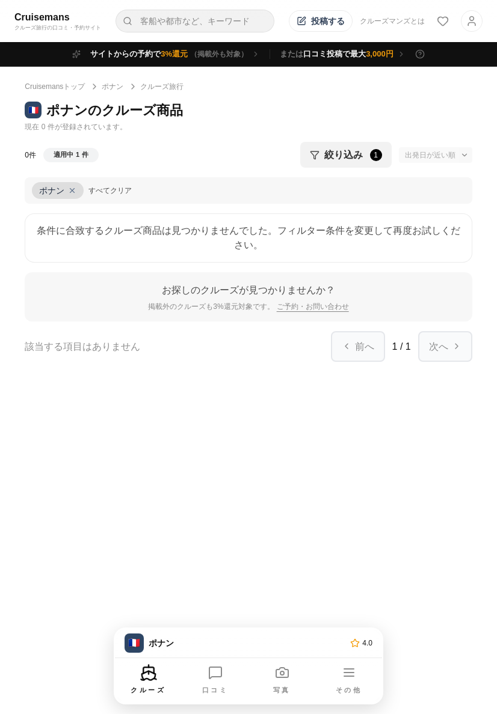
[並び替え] (435, 155)
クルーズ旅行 (162, 86)
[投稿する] (321, 21)
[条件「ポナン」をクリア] (58, 190)
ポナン (112, 86)
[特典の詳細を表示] (420, 54)
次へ (445, 346)
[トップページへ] (235, 643)
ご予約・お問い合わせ (313, 306)
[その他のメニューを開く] (349, 680)
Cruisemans (42, 17)
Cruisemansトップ (55, 86)
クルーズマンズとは (392, 21)
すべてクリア (110, 190)
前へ (358, 346)
